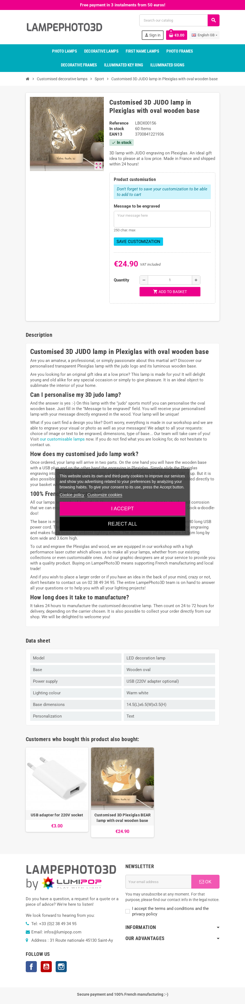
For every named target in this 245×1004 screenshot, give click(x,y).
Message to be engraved (137, 206)
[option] (57, 792)
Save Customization (138, 241)
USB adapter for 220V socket (57, 815)
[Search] (179, 20)
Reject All (122, 524)
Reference (118, 123)
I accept (122, 508)
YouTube (46, 966)
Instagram (61, 966)
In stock (116, 128)
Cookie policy (72, 494)
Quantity (121, 280)
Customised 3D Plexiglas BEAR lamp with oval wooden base (122, 818)
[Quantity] (170, 280)
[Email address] (158, 882)
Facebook (31, 966)
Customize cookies (104, 494)
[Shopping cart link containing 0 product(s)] (176, 35)
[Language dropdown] (204, 35)
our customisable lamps (62, 439)
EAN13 (115, 134)
